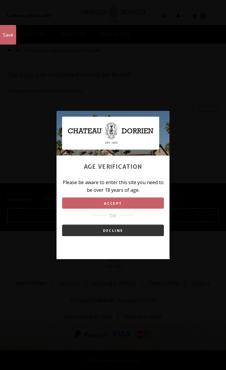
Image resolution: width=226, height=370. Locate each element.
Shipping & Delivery (114, 283)
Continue (206, 106)
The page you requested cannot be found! (61, 50)
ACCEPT (113, 203)
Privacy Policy (164, 283)
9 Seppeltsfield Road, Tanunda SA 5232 (113, 300)
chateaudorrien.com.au (120, 360)
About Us (69, 283)
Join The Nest (31, 283)
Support (201, 283)
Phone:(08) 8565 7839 (88, 317)
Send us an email (143, 317)
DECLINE (113, 230)
